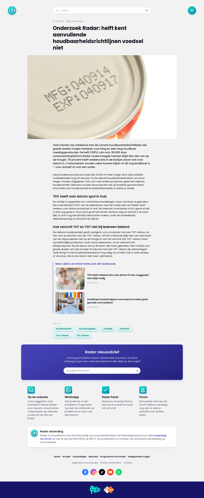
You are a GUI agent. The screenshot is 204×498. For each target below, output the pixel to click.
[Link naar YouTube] (110, 472)
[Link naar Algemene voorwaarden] (85, 462)
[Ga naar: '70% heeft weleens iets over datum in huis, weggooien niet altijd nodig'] (103, 279)
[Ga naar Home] (12, 10)
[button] (146, 10)
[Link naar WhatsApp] (119, 472)
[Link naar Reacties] (93, 456)
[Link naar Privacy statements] (110, 462)
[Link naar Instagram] (93, 472)
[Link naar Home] (57, 456)
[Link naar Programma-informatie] (113, 456)
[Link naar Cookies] (127, 462)
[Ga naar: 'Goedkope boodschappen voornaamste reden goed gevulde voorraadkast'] (103, 303)
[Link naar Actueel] (66, 456)
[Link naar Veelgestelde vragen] (139, 456)
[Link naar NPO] (109, 490)
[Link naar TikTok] (102, 472)
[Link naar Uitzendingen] (80, 456)
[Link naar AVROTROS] (95, 490)
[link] (63, 328)
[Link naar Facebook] (85, 472)
